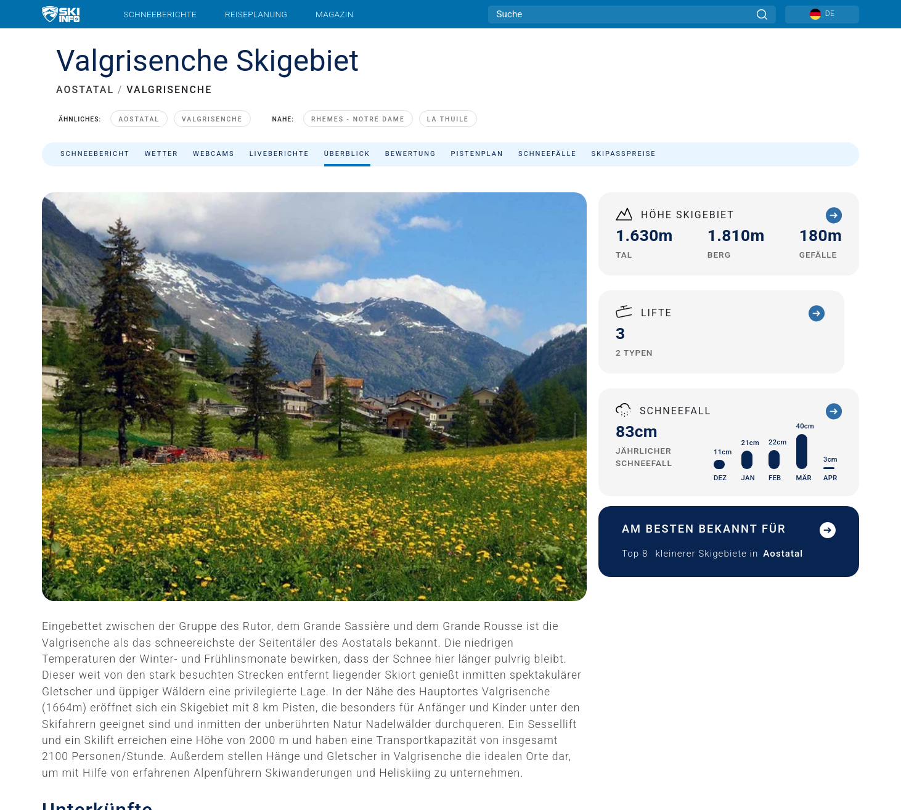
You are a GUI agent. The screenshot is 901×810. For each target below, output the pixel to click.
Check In (98, 800)
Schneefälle (547, 154)
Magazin (335, 14)
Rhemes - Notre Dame (358, 119)
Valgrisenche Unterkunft (140, 770)
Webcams (214, 154)
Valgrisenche (212, 119)
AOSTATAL (85, 90)
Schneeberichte (160, 14)
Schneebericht (95, 154)
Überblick (347, 154)
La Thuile (448, 119)
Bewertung (410, 154)
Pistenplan (477, 154)
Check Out (338, 800)
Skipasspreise (624, 154)
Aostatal (139, 119)
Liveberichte (279, 154)
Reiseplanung (256, 14)
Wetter (162, 154)
